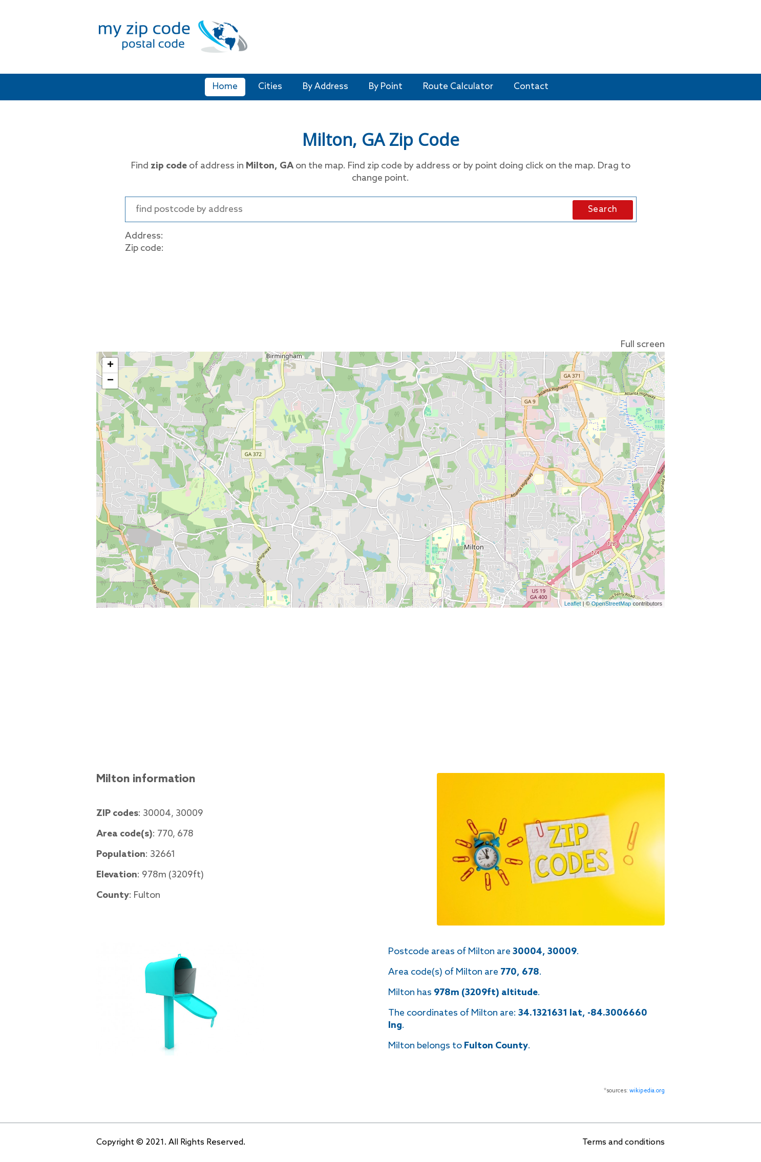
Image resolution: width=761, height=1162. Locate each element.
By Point (386, 86)
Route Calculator (458, 86)
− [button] (110, 381)
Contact (531, 86)
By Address (325, 86)
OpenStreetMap (611, 603)
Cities (270, 86)
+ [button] (110, 365)
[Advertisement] (450, 41)
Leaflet (572, 603)
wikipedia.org (647, 1090)
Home (225, 86)
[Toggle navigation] (658, 43)
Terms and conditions (623, 1142)
